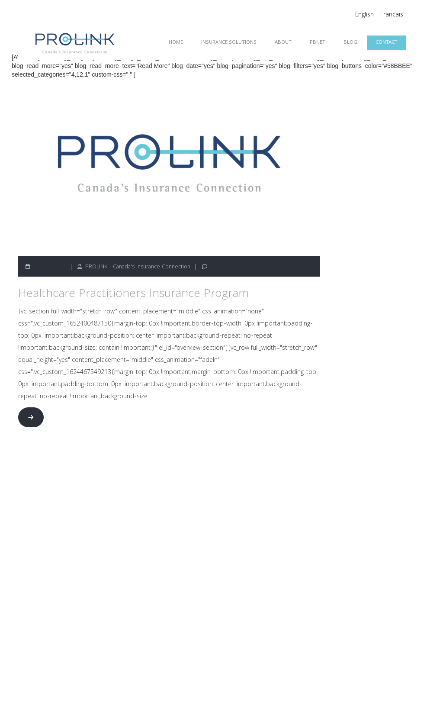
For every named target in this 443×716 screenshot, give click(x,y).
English (364, 15)
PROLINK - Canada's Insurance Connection (137, 267)
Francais (391, 15)
